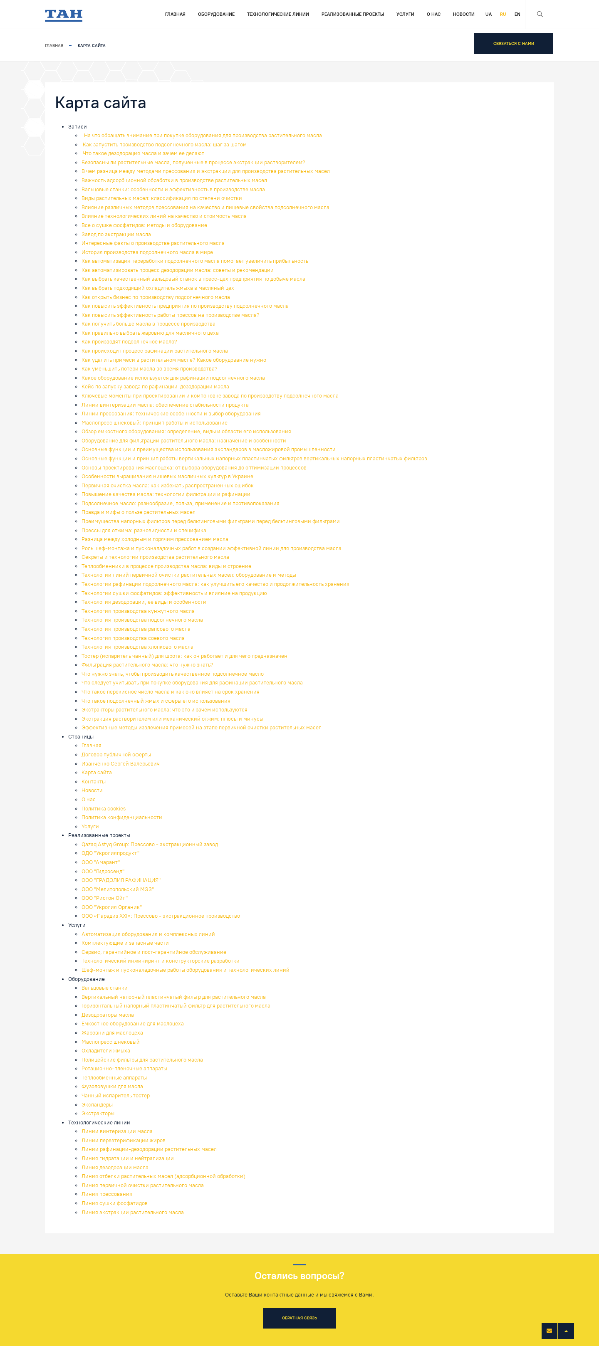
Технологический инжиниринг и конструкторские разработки (161, 961)
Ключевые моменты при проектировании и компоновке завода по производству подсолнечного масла (210, 396)
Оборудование (216, 14)
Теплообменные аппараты (114, 1077)
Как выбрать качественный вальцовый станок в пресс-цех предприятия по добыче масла (193, 279)
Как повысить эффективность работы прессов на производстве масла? (171, 315)
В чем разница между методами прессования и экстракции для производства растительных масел (206, 171)
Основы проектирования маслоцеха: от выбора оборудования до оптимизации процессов (194, 467)
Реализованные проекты (353, 14)
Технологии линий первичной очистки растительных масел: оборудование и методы (189, 575)
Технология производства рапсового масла (136, 629)
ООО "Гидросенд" (103, 871)
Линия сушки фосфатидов (115, 1203)
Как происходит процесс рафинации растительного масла (155, 351)
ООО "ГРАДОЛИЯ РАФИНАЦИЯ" (121, 880)
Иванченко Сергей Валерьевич (121, 764)
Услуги (405, 14)
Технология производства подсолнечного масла (142, 620)
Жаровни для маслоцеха (112, 1033)
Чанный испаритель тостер (116, 1095)
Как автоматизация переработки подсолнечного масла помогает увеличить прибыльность (195, 261)
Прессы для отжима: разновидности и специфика (144, 530)
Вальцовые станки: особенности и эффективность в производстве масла (173, 189)
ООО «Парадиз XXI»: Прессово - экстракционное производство (161, 916)
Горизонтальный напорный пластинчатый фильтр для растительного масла (176, 1006)
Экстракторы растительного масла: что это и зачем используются (165, 709)
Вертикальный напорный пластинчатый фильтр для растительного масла (174, 997)
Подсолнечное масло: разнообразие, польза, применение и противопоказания (181, 503)
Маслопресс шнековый (111, 1042)
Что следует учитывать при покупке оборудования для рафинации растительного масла (192, 682)
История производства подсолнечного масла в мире (147, 252)
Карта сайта (97, 772)
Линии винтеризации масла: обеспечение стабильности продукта (165, 405)
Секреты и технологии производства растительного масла (155, 557)
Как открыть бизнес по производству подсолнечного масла (156, 297)
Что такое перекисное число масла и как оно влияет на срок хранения (171, 692)
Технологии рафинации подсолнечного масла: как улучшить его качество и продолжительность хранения (215, 584)
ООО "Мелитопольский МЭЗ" (118, 889)
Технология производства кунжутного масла (138, 611)
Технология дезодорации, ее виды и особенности (144, 602)
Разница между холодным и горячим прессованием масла (155, 539)
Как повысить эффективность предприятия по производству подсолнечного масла (185, 306)
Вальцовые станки (105, 988)
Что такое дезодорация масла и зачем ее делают (143, 153)
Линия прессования (107, 1194)
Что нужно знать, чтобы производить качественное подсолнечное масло (173, 674)
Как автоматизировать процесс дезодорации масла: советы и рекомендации (178, 270)
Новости (464, 14)
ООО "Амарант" (101, 862)
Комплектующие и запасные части (125, 943)
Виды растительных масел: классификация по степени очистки (162, 198)
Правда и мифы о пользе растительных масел (139, 512)
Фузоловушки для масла (112, 1086)
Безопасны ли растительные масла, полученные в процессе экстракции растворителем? (193, 162)
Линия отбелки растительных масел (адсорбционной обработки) (163, 1176)
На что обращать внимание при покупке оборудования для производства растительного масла (202, 135)
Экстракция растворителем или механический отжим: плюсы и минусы (172, 719)
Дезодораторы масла (108, 1015)
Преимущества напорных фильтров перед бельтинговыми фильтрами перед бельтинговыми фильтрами (211, 521)
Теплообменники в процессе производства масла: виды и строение (166, 566)
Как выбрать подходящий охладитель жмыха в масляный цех (158, 288)
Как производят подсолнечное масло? (129, 341)
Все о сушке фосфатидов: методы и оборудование (144, 225)
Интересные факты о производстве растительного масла (153, 243)
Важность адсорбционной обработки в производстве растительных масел (174, 180)
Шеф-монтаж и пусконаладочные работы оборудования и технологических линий (186, 970)
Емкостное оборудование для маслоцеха (133, 1023)
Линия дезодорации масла (115, 1167)
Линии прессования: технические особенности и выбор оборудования (171, 413)
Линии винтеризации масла (117, 1131)
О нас (434, 14)
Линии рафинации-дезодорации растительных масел (149, 1149)
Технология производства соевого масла (133, 638)
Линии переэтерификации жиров (124, 1140)
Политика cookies (104, 808)
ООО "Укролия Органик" (112, 907)
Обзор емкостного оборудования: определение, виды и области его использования (186, 431)
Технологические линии (278, 14)
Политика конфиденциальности (122, 817)
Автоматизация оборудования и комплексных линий (148, 934)
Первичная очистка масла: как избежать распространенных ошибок (168, 485)
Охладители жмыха (106, 1050)
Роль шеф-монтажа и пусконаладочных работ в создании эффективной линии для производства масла (212, 548)
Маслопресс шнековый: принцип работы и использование (155, 423)
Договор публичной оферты (116, 754)
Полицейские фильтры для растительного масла (142, 1060)
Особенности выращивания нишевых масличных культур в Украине (167, 476)
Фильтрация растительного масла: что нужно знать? (147, 665)
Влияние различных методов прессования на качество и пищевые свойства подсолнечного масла (205, 207)
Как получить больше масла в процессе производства (148, 324)
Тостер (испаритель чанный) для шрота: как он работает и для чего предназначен (184, 656)
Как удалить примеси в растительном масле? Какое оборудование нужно (174, 360)
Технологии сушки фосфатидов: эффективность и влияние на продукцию (174, 593)
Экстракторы (98, 1113)
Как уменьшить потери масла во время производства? (150, 369)
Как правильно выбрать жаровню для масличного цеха (150, 333)
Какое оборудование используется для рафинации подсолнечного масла (173, 378)
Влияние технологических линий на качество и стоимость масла (164, 216)
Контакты (94, 781)
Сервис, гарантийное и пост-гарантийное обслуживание (154, 952)
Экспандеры (97, 1104)
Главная (175, 14)
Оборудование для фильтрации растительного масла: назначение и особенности (184, 440)
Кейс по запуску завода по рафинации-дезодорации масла (155, 386)
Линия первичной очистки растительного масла (143, 1185)
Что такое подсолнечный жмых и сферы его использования (156, 701)
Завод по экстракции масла (116, 234)
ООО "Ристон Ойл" (105, 898)
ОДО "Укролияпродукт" (110, 853)
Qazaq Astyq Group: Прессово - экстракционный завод (150, 844)
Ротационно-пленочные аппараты (124, 1068)
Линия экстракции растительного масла (133, 1212)
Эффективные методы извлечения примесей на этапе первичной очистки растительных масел (202, 727)
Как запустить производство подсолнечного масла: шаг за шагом (164, 144)
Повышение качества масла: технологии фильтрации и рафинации (166, 494)
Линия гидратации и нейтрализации (128, 1158)
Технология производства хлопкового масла (137, 647)
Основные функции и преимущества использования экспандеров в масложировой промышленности (209, 449)
